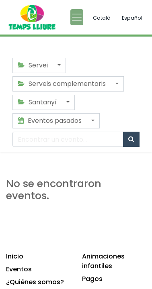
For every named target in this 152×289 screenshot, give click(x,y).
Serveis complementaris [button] (62, 83)
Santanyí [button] (38, 102)
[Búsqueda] (131, 139)
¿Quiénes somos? (35, 282)
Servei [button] (33, 65)
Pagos (92, 278)
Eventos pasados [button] (50, 120)
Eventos (19, 269)
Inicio (14, 256)
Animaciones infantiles (103, 261)
